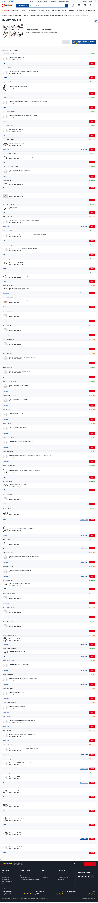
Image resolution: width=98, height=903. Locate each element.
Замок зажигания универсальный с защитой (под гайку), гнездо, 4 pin (24, 556)
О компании (5, 873)
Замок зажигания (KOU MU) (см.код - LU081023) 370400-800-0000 (24, 220)
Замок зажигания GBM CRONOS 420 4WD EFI (19, 343)
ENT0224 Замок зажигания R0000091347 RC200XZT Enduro (22, 734)
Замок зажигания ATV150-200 (15, 847)
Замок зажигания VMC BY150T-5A (16, 329)
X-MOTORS (29, 1)
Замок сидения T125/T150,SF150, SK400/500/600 (20, 301)
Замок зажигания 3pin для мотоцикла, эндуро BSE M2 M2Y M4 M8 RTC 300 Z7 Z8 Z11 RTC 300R (30, 455)
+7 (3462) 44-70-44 (86, 1)
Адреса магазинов (91, 10)
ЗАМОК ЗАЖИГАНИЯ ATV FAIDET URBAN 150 (18, 385)
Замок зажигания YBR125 (14, 805)
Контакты (52, 1)
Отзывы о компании (7, 882)
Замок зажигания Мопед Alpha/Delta (17, 195)
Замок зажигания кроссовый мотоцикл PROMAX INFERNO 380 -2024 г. (25, 470)
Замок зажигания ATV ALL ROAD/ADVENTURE (19, 288)
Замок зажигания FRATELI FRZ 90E (16, 57)
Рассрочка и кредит (25, 878)
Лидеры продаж (32, 10)
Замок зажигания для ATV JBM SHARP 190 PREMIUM (20, 543)
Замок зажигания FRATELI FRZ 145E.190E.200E (19, 371)
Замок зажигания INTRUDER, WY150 (17, 819)
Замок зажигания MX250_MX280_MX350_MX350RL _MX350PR (23, 248)
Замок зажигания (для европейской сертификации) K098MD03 (23, 71)
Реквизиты (61, 880)
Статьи (3, 889)
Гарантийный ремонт (47, 876)
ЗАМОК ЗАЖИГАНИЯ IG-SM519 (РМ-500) (18, 427)
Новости (4, 887)
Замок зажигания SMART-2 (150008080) (18, 484)
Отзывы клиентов (44, 10)
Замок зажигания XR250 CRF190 (16, 263)
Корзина (91, 5)
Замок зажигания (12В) (14, 207)
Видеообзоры (5, 878)
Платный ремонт (46, 878)
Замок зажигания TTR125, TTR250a (17, 651)
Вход (74, 5)
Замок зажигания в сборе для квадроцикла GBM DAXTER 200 (23, 115)
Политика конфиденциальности (10, 876)
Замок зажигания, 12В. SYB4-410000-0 (18, 86)
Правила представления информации (30, 880)
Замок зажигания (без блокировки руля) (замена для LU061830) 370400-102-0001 (27, 234)
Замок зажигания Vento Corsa (16, 413)
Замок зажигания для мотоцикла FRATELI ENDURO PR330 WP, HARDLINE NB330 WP (28, 101)
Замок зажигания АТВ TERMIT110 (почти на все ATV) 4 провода (23, 678)
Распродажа (5, 11)
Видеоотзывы (5, 880)
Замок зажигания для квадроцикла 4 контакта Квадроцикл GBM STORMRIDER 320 (27, 157)
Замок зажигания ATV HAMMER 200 (17, 315)
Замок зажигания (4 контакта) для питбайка (19, 625)
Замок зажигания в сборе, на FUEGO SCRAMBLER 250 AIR (22, 357)
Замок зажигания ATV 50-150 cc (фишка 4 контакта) (20, 597)
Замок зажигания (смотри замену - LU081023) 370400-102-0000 (23, 748)
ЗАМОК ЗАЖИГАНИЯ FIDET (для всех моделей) (19, 170)
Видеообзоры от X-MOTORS (59, 10)
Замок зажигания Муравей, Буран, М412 (18, 692)
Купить (91, 63)
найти (65, 42)
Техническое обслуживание (76, 10)
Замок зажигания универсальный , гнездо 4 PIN (20, 570)
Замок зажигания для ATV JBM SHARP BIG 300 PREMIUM (21, 528)
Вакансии (4, 884)
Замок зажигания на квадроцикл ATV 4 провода (20, 513)
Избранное (85, 5)
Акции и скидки (24, 873)
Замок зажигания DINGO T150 (15, 611)
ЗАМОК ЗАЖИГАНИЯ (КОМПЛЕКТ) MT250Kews (19, 583)
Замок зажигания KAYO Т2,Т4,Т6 (16, 183)
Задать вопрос (87, 864)
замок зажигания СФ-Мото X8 (16, 129)
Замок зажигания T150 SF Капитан (16, 143)
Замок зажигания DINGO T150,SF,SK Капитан (19, 664)
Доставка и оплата (42, 1)
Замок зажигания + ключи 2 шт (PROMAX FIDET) (20, 498)
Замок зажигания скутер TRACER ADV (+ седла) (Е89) (21, 441)
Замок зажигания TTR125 (14, 777)
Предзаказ (15, 10)
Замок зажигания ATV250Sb (15, 833)
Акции (22, 10)
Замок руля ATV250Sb (14, 791)
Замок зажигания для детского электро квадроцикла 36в (22, 720)
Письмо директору (63, 1)
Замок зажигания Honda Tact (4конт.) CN (18, 706)
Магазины (11, 1)
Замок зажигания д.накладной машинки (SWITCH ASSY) (21, 276)
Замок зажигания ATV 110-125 (15, 639)
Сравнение (79, 5)
